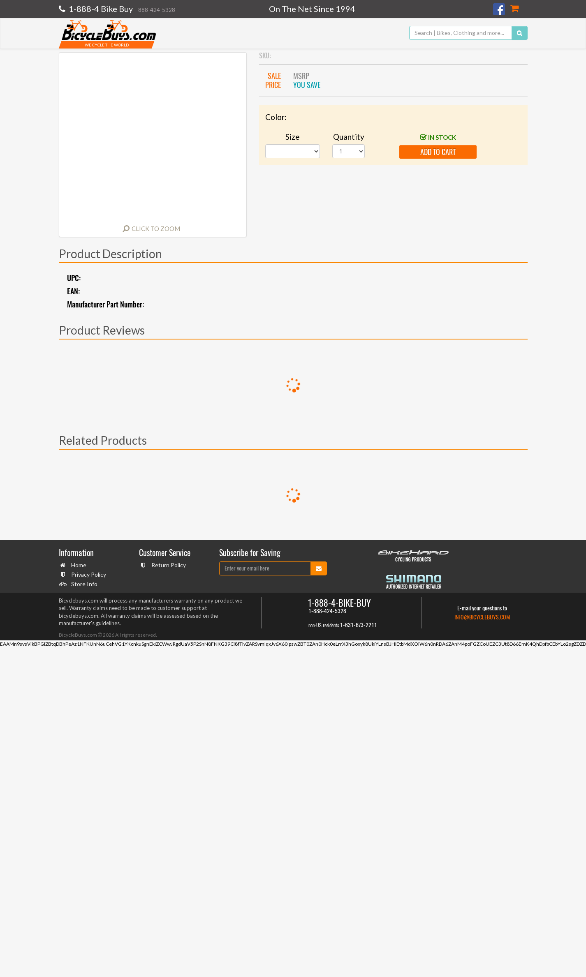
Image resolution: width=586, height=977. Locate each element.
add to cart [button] (438, 152)
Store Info (83, 583)
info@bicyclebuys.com (482, 617)
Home (77, 564)
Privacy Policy (87, 574)
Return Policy (167, 564)
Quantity (348, 136)
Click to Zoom (156, 228)
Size (292, 136)
